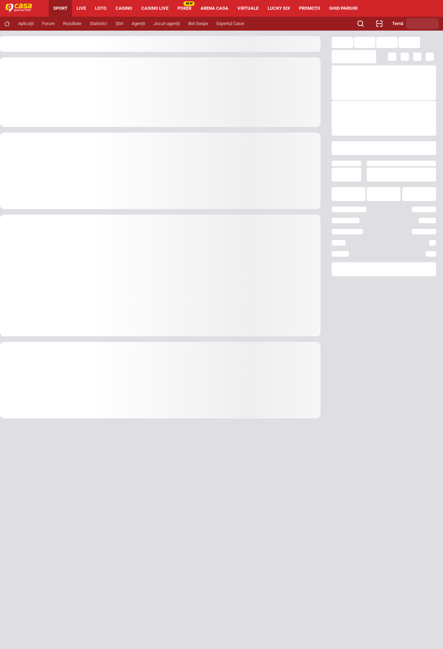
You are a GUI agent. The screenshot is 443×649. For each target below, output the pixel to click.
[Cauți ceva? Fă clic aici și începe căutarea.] (360, 24)
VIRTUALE (248, 8)
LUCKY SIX (279, 8)
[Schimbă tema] (422, 23)
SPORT (60, 8)
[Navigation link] (7, 24)
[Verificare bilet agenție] (379, 24)
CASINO (124, 8)
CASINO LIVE (154, 8)
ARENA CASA (214, 8)
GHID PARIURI (343, 8)
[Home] (21, 8)
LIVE (81, 8)
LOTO (100, 8)
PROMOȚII (309, 8)
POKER (186, 6)
